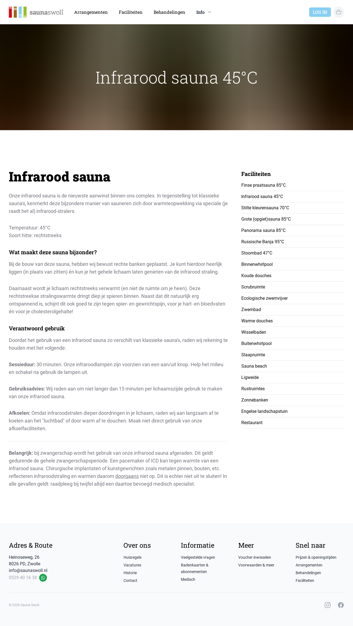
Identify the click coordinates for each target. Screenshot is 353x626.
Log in (320, 12)
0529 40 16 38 (23, 577)
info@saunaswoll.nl (28, 570)
